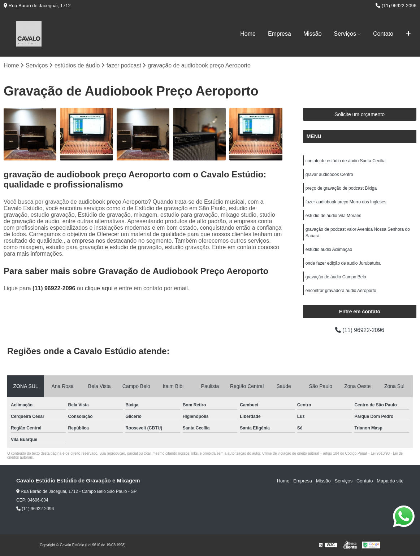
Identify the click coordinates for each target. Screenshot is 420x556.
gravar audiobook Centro (329, 174)
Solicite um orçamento (360, 114)
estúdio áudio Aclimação (329, 249)
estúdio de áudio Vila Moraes (333, 215)
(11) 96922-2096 (396, 5)
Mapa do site (390, 481)
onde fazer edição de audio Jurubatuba (343, 263)
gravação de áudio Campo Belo (336, 276)
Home (248, 34)
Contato (383, 34)
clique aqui (99, 288)
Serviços (345, 34)
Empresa (279, 34)
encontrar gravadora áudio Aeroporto (341, 290)
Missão (312, 34)
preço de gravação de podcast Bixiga (341, 188)
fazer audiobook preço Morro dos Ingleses (346, 201)
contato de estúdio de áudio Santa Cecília (346, 160)
